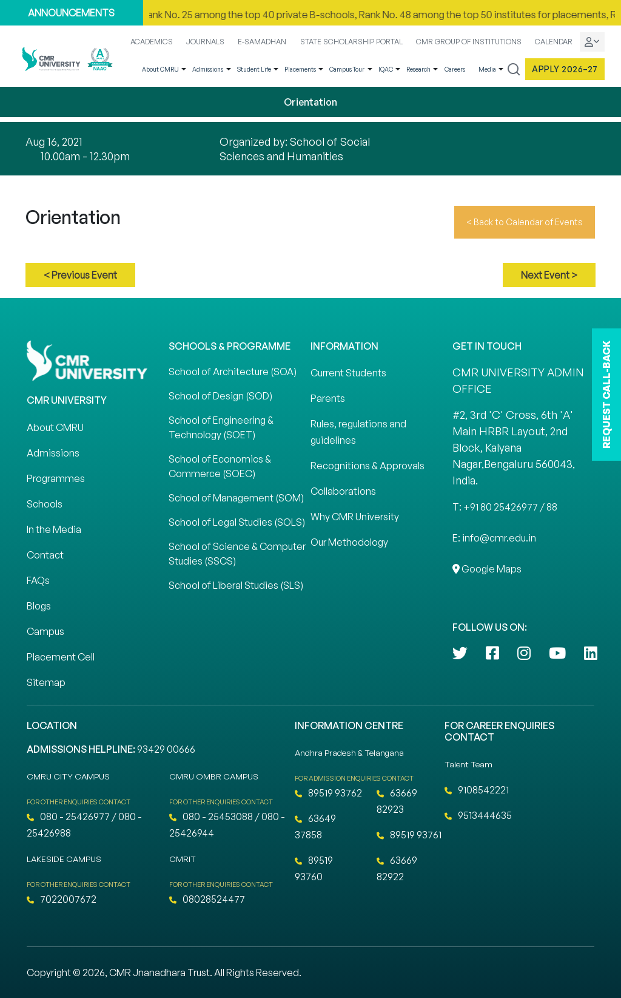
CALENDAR (553, 41)
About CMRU (160, 69)
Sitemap (46, 682)
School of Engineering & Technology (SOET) (221, 427)
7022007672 (61, 899)
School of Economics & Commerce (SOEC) (220, 466)
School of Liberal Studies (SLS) (236, 585)
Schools (44, 504)
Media (487, 69)
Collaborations (343, 491)
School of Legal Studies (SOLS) (237, 522)
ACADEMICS (151, 41)
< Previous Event (80, 275)
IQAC (385, 69)
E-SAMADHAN (262, 41)
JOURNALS (205, 41)
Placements (300, 69)
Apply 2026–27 (565, 69)
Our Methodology (349, 542)
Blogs (39, 606)
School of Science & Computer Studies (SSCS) (237, 553)
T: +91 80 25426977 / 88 (504, 507)
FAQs (38, 580)
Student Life (254, 69)
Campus (45, 631)
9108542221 (477, 790)
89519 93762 (328, 793)
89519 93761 (409, 835)
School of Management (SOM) (236, 498)
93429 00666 (166, 749)
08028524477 (207, 899)
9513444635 (478, 815)
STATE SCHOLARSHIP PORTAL (351, 41)
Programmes (56, 478)
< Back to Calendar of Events (524, 222)
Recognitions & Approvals (367, 466)
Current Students (348, 373)
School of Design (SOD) (220, 396)
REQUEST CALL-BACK (606, 395)
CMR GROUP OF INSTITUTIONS (469, 41)
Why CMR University (354, 517)
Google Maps (487, 569)
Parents (327, 398)
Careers (455, 69)
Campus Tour (346, 69)
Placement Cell (61, 657)
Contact (45, 555)
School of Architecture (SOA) (233, 371)
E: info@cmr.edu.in (494, 538)
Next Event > (549, 275)
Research (418, 69)
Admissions (207, 69)
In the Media (54, 529)
